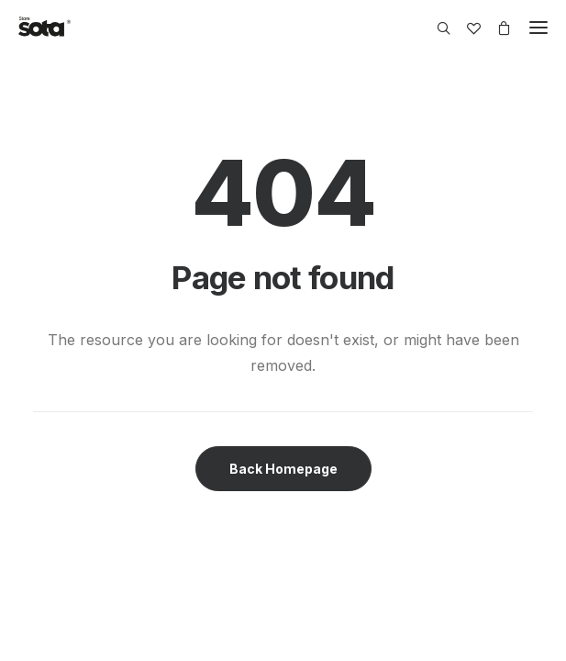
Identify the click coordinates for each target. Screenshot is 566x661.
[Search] (435, 28)
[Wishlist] (465, 28)
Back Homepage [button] (283, 468)
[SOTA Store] (44, 28)
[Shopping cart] (496, 28)
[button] (538, 27)
